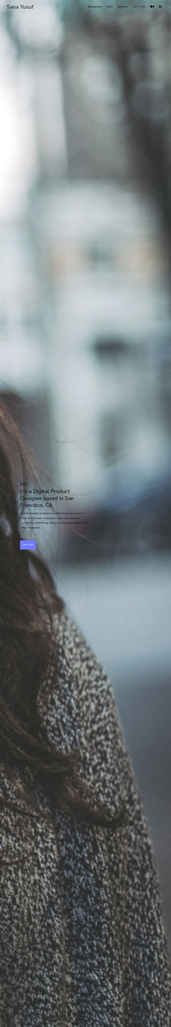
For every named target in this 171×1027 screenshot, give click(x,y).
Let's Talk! (139, 6)
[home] (20, 6)
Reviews (123, 6)
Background (95, 6)
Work (109, 6)
